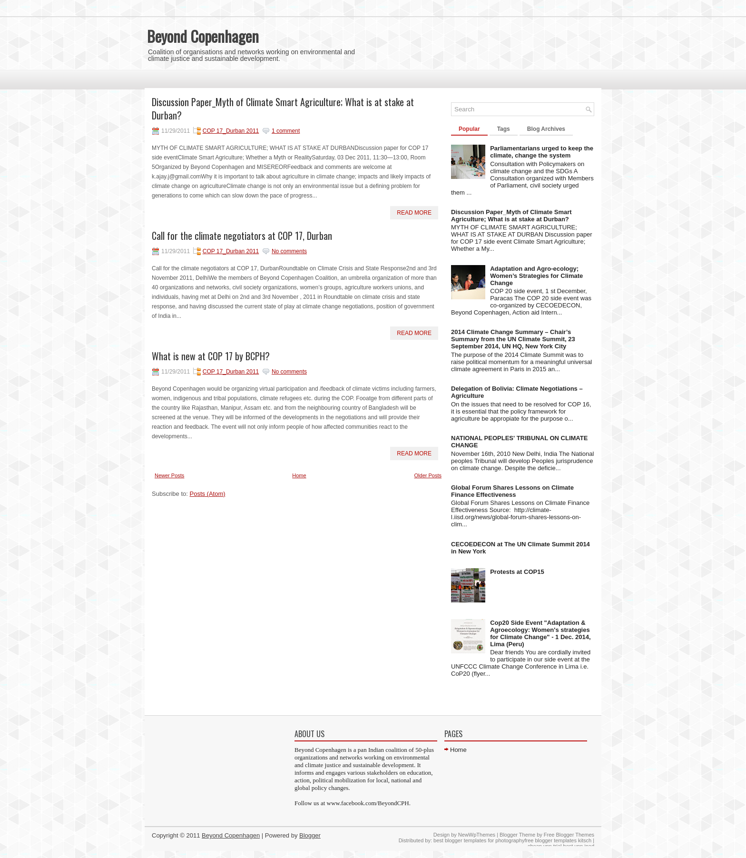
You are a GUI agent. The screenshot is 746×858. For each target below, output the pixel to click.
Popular (469, 129)
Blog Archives (546, 129)
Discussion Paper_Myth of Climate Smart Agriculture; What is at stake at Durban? (283, 108)
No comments (289, 251)
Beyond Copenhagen (203, 36)
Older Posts (428, 475)
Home (299, 475)
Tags (503, 129)
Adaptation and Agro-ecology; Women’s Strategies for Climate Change (536, 275)
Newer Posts (169, 475)
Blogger (310, 835)
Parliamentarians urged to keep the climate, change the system (541, 152)
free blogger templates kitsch (557, 840)
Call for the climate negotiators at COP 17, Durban (242, 235)
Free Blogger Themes (569, 835)
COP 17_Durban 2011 (231, 131)
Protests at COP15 (517, 571)
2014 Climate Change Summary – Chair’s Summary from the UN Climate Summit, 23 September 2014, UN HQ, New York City (513, 339)
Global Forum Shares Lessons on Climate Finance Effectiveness (512, 491)
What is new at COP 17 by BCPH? (211, 356)
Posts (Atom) (208, 493)
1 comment (286, 131)
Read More (414, 212)
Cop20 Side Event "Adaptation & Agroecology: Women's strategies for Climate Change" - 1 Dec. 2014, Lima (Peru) (540, 633)
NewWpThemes (476, 835)
